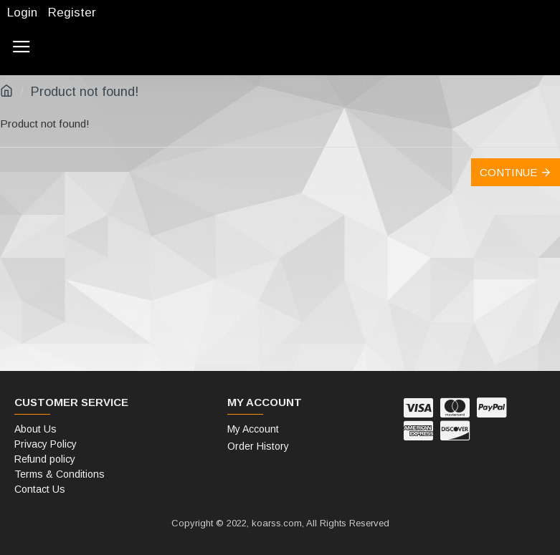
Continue (508, 172)
